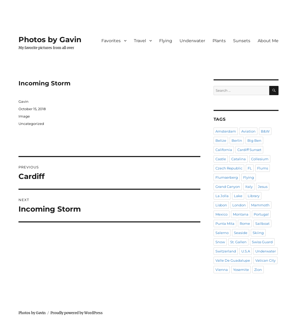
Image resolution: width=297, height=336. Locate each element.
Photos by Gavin (49, 39)
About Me (268, 40)
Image (24, 116)
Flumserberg (226, 177)
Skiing (258, 233)
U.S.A (245, 251)
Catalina (238, 159)
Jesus (262, 186)
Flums (262, 168)
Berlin (237, 140)
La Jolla (222, 196)
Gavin (23, 101)
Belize (220, 140)
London (239, 205)
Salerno (222, 233)
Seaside (240, 233)
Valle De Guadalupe (232, 260)
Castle (220, 159)
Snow (220, 242)
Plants (219, 40)
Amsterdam (225, 131)
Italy (249, 186)
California (223, 150)
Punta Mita (224, 223)
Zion (258, 269)
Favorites (111, 40)
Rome (245, 223)
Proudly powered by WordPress (76, 313)
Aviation (248, 131)
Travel (140, 40)
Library (254, 196)
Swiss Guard (262, 242)
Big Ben (254, 140)
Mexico (221, 214)
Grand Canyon (227, 186)
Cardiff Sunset (249, 150)
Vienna (221, 269)
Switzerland (225, 251)
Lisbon (221, 205)
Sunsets (241, 40)
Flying (165, 40)
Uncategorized (31, 123)
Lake (238, 196)
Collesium (259, 159)
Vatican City (265, 260)
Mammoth (260, 205)
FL (250, 168)
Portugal (261, 214)
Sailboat (262, 223)
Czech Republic (228, 168)
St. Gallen (238, 242)
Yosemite (241, 269)
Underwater (192, 40)
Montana (240, 214)
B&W (265, 131)
